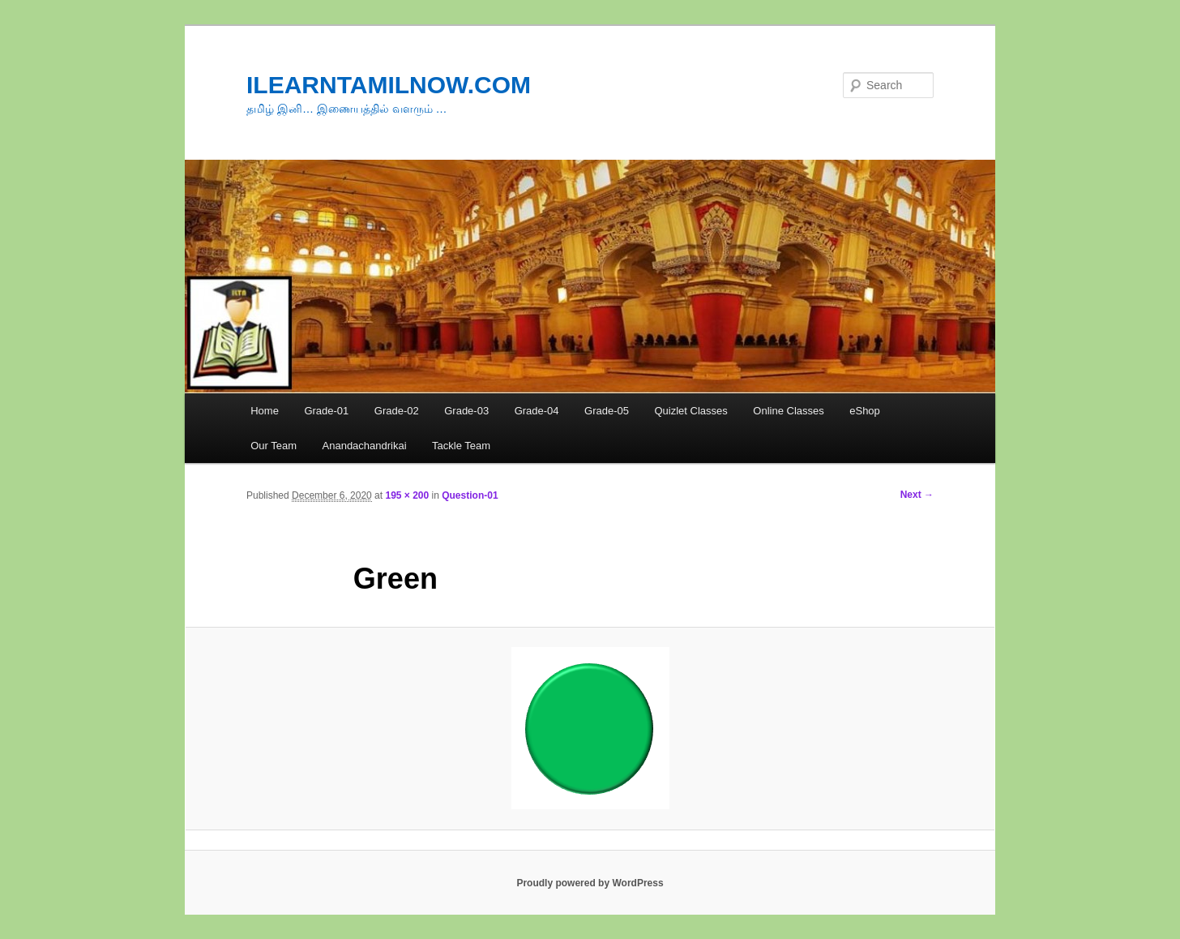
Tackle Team (461, 445)
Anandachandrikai (365, 445)
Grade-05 (606, 411)
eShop (864, 411)
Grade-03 (466, 411)
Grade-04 (537, 411)
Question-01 (470, 495)
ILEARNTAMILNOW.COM (388, 84)
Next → (917, 494)
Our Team (273, 445)
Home (264, 411)
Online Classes (788, 411)
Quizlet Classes (690, 411)
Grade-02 (396, 411)
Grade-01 (326, 411)
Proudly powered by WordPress (589, 883)
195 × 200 (407, 495)
